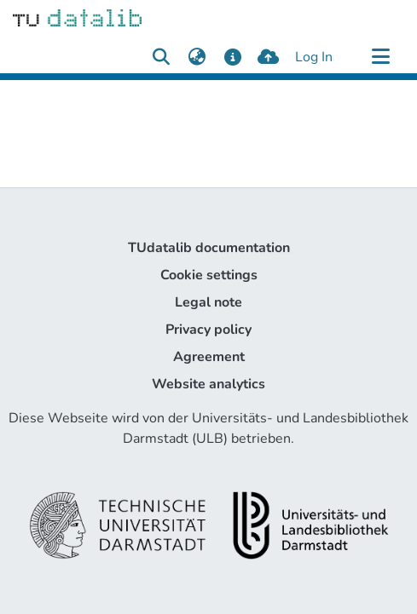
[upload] (268, 57)
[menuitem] (196, 57)
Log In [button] (314, 57)
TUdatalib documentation (209, 247)
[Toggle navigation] (380, 57)
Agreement (209, 356)
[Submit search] (160, 57)
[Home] (77, 17)
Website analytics (208, 384)
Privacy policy (208, 329)
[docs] (232, 57)
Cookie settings (209, 275)
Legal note (208, 302)
